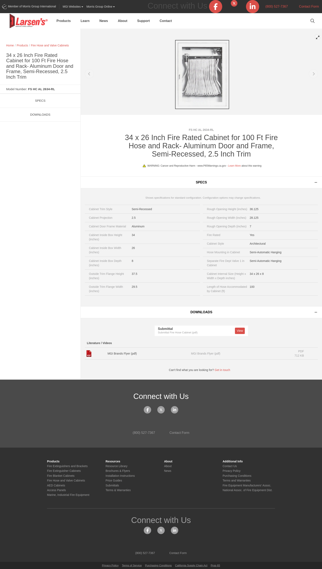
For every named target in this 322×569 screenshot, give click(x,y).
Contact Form (306, 6)
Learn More (234, 165)
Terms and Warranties (237, 480)
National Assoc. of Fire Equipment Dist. (248, 490)
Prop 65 (215, 565)
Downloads (40, 114)
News (103, 21)
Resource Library (117, 466)
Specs (40, 100)
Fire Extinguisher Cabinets (64, 470)
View (240, 330)
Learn (85, 21)
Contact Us (230, 466)
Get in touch (224, 370)
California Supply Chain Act (191, 565)
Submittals (112, 485)
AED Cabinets (56, 485)
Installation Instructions (120, 475)
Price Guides (114, 480)
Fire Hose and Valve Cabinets (50, 45)
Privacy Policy (231, 470)
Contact (166, 21)
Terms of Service (132, 565)
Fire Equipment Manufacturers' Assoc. (247, 485)
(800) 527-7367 (274, 6)
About (122, 21)
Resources (113, 461)
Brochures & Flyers (118, 470)
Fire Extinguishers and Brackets (67, 466)
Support (143, 21)
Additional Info (233, 461)
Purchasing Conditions (237, 475)
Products (63, 21)
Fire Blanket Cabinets (61, 475)
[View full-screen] (317, 37)
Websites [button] (73, 6)
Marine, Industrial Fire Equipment (68, 494)
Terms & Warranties (118, 490)
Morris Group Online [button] (100, 6)
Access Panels (56, 490)
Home (10, 45)
